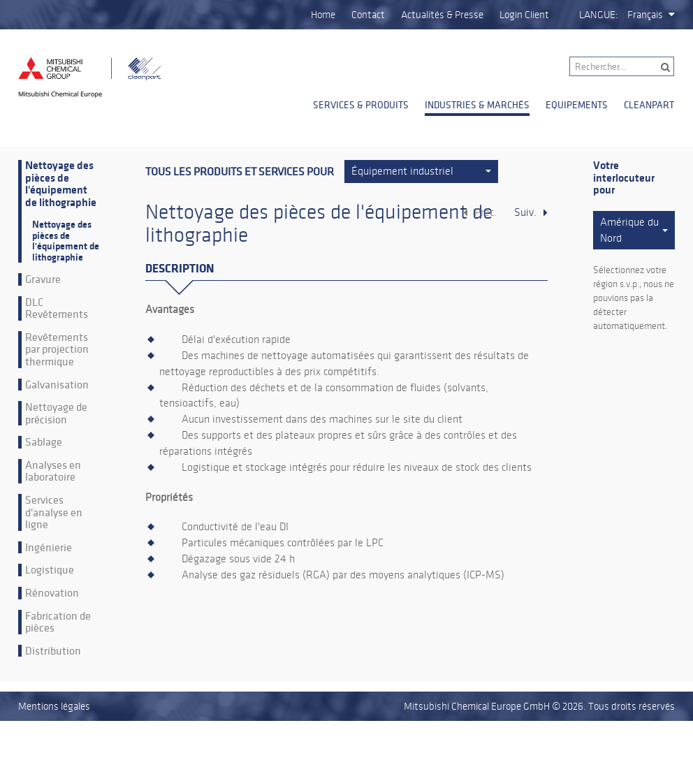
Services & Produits (361, 104)
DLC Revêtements (56, 308)
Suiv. (525, 212)
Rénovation (52, 593)
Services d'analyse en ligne (53, 512)
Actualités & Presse (442, 14)
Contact (368, 14)
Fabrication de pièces (58, 622)
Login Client (524, 14)
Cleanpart (649, 104)
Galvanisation (57, 385)
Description (179, 268)
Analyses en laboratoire (53, 471)
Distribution (53, 651)
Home (323, 14)
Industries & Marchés (477, 104)
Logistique (49, 570)
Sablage (43, 442)
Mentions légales (54, 706)
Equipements (577, 104)
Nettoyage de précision (56, 413)
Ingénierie (48, 547)
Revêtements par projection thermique (57, 349)
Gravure (43, 279)
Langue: (598, 14)
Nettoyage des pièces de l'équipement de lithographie (60, 184)
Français (645, 14)
